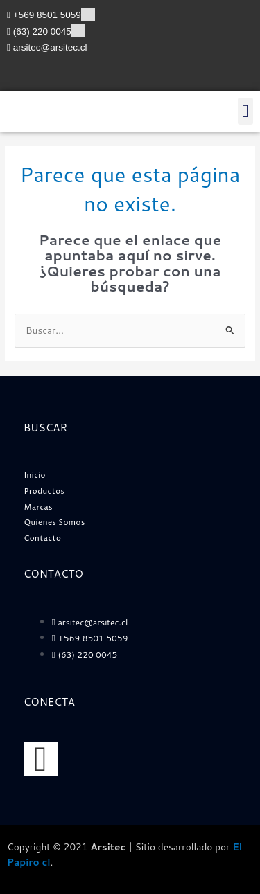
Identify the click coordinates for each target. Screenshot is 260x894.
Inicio (35, 475)
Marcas (38, 507)
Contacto (43, 538)
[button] (246, 111)
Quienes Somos (54, 522)
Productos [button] (44, 491)
